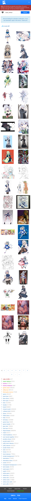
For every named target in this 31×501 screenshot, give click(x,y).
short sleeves (7, 454)
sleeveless (6, 458)
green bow (6, 422)
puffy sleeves (6, 445)
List (5, 488)
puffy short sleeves (8, 443)
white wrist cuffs (7, 482)
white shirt (6, 477)
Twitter (9, 498)
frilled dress (6, 415)
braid (4, 407)
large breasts (6, 430)
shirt (4, 449)
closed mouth (7, 409)
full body (5, 420)
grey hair (5, 426)
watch (4, 471)
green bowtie (6, 424)
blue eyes (6, 400)
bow (4, 402)
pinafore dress (7, 439)
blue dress (6, 398)
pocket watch (6, 441)
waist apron (6, 469)
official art (5, 390)
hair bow (5, 428)
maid (4, 432)
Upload (10, 488)
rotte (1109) (6, 379)
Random (25, 488)
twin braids (6, 467)
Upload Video (17, 488)
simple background (8, 456)
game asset (6, 387)
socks (4, 462)
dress (4, 413)
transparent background (10, 464)
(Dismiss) (22, 8)
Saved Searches (10, 490)
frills (4, 417)
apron (4, 394)
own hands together (8, 437)
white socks (6, 479)
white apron (6, 473)
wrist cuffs (6, 484)
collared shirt (6, 411)
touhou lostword (7, 385)
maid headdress (7, 435)
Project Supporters (23, 498)
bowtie (5, 405)
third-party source (8, 392)
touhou (5, 383)
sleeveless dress (7, 460)
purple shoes (6, 447)
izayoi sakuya (7, 381)
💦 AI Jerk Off (5, 26)
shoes (4, 452)
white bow (6, 475)
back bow (5, 396)
